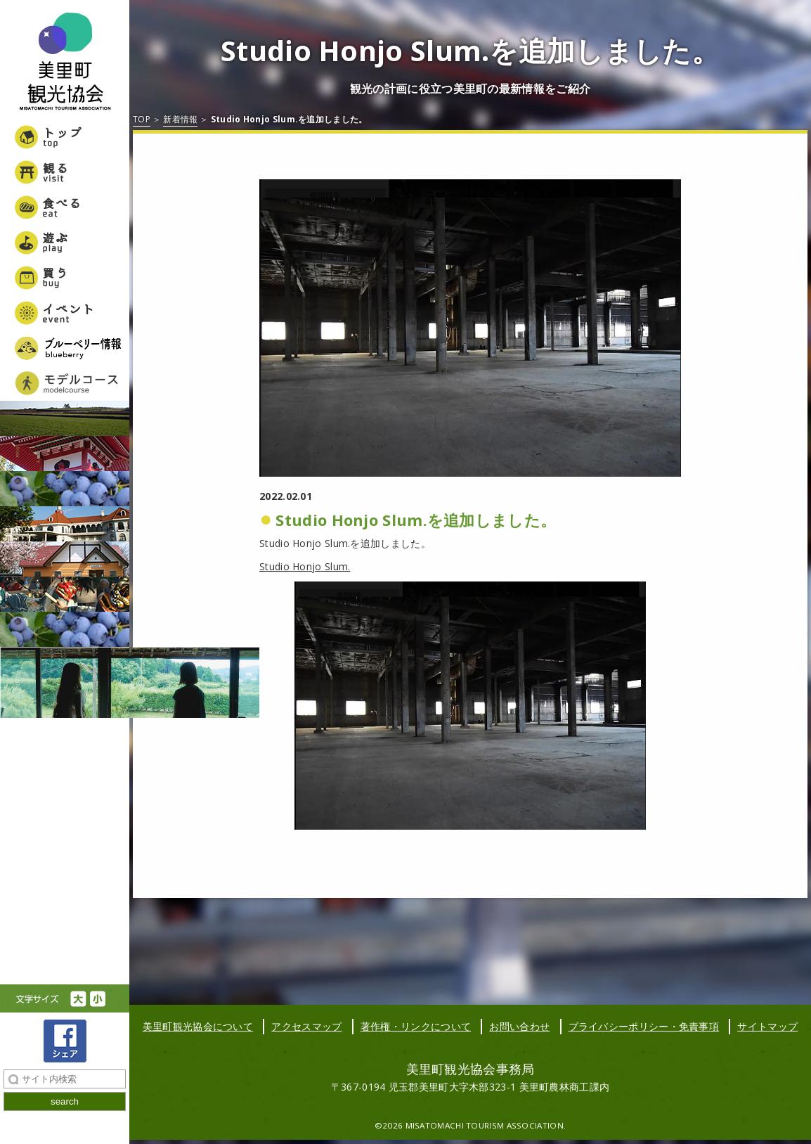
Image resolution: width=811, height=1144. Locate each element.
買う (64, 277)
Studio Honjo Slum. (304, 566)
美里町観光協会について (198, 1026)
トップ (64, 137)
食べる (64, 207)
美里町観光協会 (64, 63)
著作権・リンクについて (416, 1026)
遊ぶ (64, 242)
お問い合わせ (519, 1026)
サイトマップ (767, 1026)
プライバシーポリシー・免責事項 (644, 1026)
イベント (64, 312)
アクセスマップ (306, 1026)
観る (64, 172)
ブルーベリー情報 (64, 348)
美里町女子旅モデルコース (64, 383)
